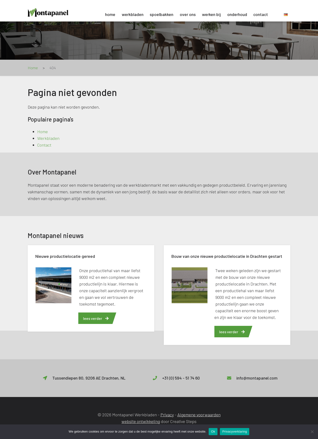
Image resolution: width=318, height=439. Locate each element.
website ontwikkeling (141, 421)
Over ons (188, 14)
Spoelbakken (161, 14)
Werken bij (211, 14)
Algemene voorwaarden (199, 414)
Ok (213, 431)
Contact (260, 14)
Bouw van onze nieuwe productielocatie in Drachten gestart (226, 256)
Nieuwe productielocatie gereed (65, 256)
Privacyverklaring (234, 431)
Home (110, 14)
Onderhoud (237, 14)
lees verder (96, 318)
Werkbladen (132, 14)
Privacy (167, 414)
